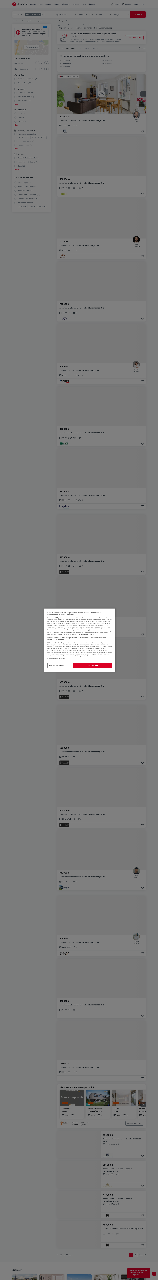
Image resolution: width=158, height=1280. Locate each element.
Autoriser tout (92, 665)
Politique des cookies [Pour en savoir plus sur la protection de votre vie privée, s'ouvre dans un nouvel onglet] (86, 634)
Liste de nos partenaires (56, 658)
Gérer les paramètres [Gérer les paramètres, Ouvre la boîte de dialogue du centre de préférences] (56, 665)
